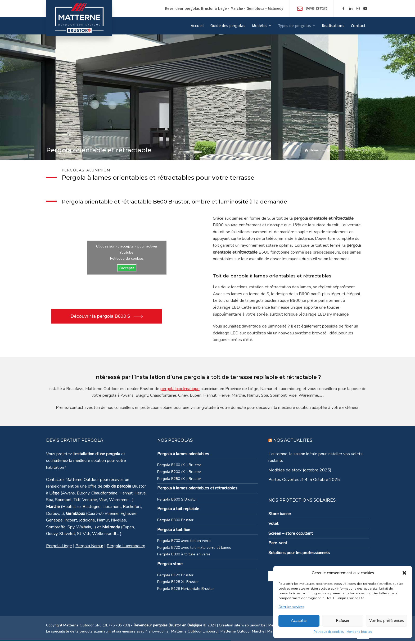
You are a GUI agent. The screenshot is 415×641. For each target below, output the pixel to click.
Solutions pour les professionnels (299, 553)
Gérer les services (291, 607)
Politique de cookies (329, 632)
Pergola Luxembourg (126, 546)
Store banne (279, 514)
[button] (404, 573)
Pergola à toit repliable (178, 509)
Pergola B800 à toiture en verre (183, 554)
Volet (273, 524)
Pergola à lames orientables (183, 454)
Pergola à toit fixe (173, 530)
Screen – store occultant (290, 533)
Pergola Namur (89, 546)
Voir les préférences (386, 620)
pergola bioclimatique (180, 389)
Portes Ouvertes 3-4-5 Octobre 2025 (304, 480)
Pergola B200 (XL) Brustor (179, 471)
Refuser (342, 620)
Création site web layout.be (242, 625)
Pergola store (170, 564)
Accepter (299, 620)
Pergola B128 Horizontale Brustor (185, 588)
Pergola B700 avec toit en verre (184, 540)
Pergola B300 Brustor (175, 520)
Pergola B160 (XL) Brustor (179, 464)
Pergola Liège (59, 546)
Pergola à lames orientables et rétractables (197, 488)
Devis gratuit (316, 8)
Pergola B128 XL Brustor (178, 581)
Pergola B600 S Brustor (177, 499)
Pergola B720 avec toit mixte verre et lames (194, 547)
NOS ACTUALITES (292, 440)
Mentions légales (359, 632)
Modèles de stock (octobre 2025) (299, 470)
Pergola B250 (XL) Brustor (179, 478)
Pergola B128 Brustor (175, 575)
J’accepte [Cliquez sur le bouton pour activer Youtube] (126, 268)
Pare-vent (277, 543)
